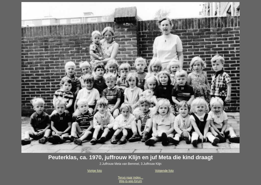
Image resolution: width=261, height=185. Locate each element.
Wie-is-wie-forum (130, 181)
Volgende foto (164, 170)
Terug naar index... (130, 177)
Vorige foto (94, 170)
